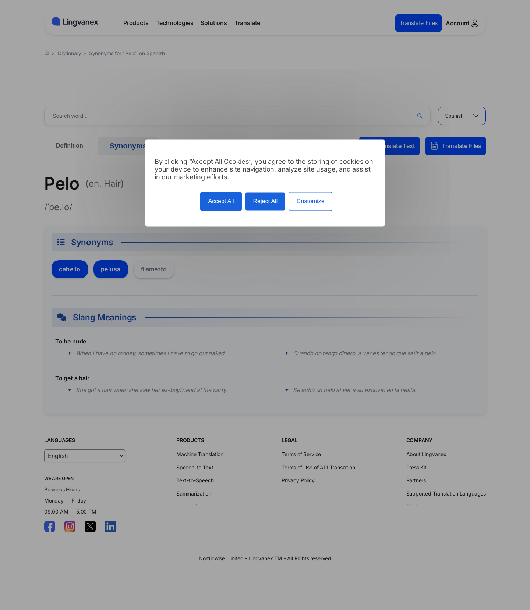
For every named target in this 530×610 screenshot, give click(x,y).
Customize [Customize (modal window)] (311, 201)
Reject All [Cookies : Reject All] (265, 201)
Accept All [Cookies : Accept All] (221, 201)
